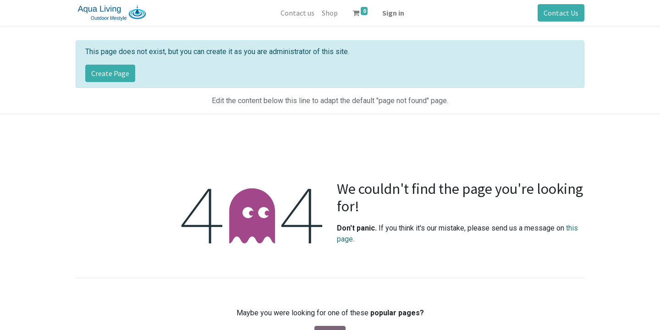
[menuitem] (297, 13)
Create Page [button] (110, 73)
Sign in (393, 12)
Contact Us (561, 12)
